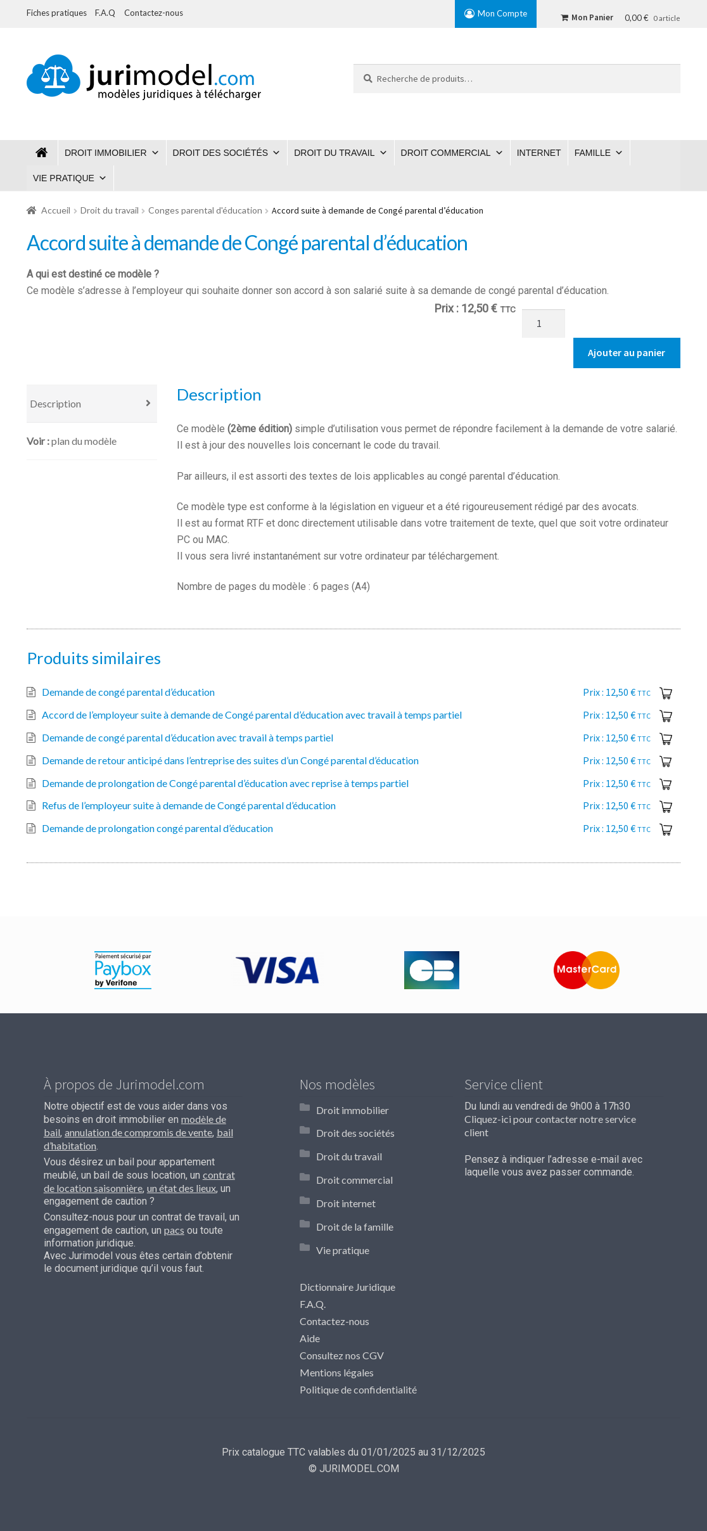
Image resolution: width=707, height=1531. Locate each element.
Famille (593, 153)
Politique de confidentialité (358, 1348)
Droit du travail (334, 153)
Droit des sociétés (221, 153)
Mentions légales (337, 1331)
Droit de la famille (354, 1194)
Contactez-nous (334, 1280)
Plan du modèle (84, 441)
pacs (174, 1230)
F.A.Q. (313, 1263)
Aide (310, 1297)
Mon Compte (502, 13)
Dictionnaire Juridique (347, 1246)
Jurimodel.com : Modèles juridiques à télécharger (42, 152)
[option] (123, 970)
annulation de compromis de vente (138, 1132)
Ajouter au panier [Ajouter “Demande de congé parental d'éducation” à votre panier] (667, 692)
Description (55, 403)
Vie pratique (63, 178)
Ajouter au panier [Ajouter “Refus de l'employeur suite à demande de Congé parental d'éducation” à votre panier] (667, 806)
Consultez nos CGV (342, 1315)
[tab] (92, 404)
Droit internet (346, 1176)
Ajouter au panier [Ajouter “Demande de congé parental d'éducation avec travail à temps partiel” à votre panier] (667, 738)
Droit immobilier (106, 153)
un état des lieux (181, 1188)
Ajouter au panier (626, 352)
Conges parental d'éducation (205, 210)
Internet (539, 153)
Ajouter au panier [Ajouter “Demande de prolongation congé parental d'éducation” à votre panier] (667, 829)
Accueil (55, 210)
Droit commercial (446, 153)
